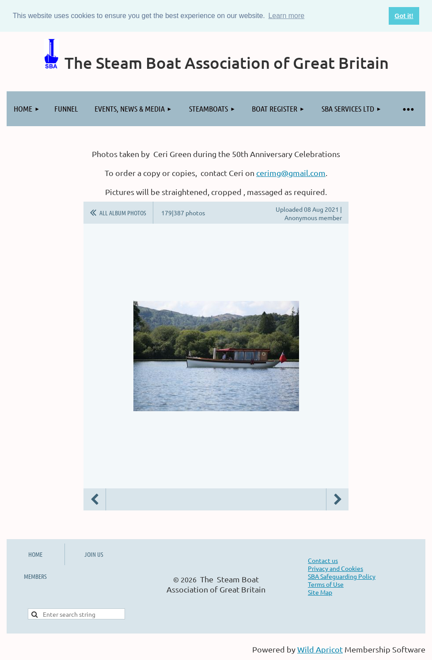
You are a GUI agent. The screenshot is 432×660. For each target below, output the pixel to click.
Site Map (320, 592)
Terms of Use (326, 584)
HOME (35, 554)
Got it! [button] (403, 15)
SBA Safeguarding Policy (341, 576)
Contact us (323, 560)
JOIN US (93, 554)
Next (337, 499)
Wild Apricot (320, 649)
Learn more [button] (286, 15)
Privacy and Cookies (335, 568)
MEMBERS (35, 576)
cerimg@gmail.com (291, 172)
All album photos (122, 213)
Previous (94, 499)
